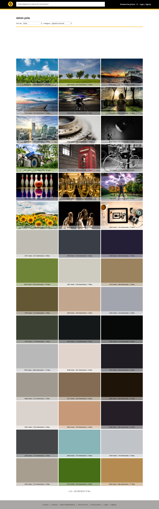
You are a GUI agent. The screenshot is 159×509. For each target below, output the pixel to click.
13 (88, 491)
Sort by (19, 23)
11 (84, 491)
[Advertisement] (79, 43)
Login (142, 4)
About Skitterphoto (67, 505)
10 (82, 491)
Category (47, 23)
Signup (148, 4)
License (54, 505)
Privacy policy (96, 505)
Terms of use (83, 505)
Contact (46, 505)
